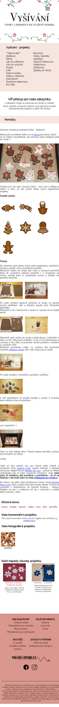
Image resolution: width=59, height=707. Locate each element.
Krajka (9, 67)
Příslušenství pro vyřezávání (20, 632)
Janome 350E (24, 468)
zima (38, 507)
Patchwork (12, 78)
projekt (13, 507)
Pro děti (10, 84)
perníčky (53, 507)
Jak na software (15, 61)
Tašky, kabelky (41, 56)
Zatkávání (38, 67)
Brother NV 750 (33, 470)
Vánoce (22, 507)
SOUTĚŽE (18, 639)
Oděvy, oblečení (15, 76)
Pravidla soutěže (18, 646)
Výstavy (45, 622)
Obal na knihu (13, 73)
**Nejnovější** (13, 53)
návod (4, 507)
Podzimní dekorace (17, 81)
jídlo (45, 507)
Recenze (38, 53)
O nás (45, 629)
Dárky (9, 58)
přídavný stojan (16, 349)
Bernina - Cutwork (43, 582)
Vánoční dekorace (43, 61)
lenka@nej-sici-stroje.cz (46, 478)
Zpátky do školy (42, 70)
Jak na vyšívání (14, 64)
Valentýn (38, 58)
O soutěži (17, 643)
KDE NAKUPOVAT (21, 619)
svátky (31, 507)
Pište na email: (41, 643)
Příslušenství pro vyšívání (21, 625)
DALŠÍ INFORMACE (45, 619)
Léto (8, 70)
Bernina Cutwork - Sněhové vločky (14, 583)
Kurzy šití (45, 625)
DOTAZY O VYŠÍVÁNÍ (41, 639)
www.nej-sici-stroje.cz (36, 103)
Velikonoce (39, 64)
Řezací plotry (20, 629)
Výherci (17, 649)
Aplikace (11, 56)
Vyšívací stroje (21, 622)
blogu (37, 134)
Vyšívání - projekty (18, 47)
